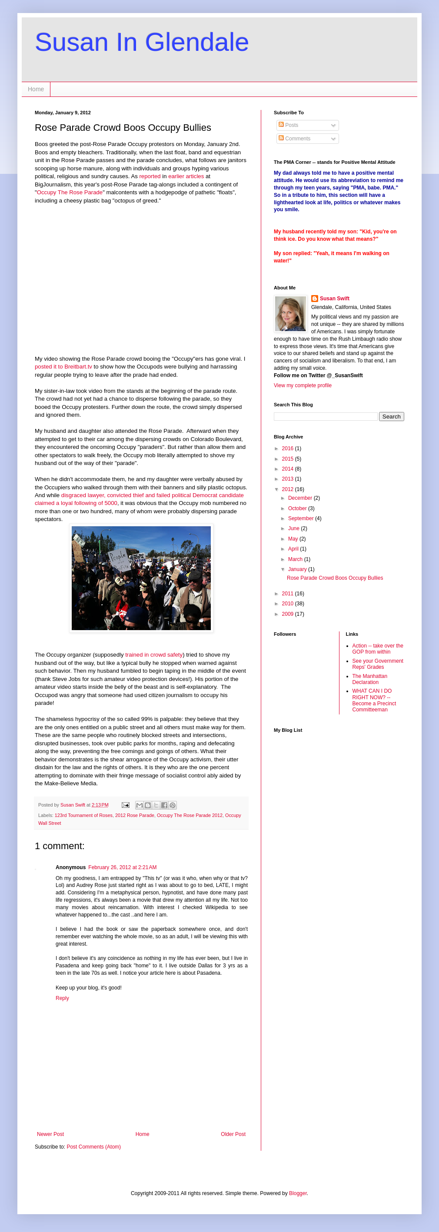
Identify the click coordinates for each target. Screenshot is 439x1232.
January (298, 569)
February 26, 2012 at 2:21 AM (122, 867)
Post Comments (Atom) (94, 1147)
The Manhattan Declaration (370, 679)
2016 (288, 448)
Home (36, 89)
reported (149, 176)
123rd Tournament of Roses (84, 815)
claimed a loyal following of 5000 (76, 503)
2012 (288, 489)
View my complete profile (303, 385)
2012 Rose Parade (134, 815)
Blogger (298, 1193)
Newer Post (50, 1134)
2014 (288, 469)
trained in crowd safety (154, 654)
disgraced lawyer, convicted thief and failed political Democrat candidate (152, 495)
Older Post (233, 1134)
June (294, 528)
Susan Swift (334, 299)
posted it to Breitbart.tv (63, 366)
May (293, 539)
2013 (288, 479)
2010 (288, 604)
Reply (62, 998)
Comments (294, 139)
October (298, 508)
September (301, 518)
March (296, 559)
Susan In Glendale (142, 41)
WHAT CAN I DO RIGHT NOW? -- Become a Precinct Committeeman (374, 700)
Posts (288, 125)
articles (195, 176)
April (294, 549)
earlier (176, 176)
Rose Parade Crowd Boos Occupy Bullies (335, 578)
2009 (288, 614)
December (301, 498)
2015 (288, 459)
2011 (288, 594)
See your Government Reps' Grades (378, 664)
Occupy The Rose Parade (70, 192)
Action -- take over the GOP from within (378, 649)
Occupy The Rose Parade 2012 (190, 815)
